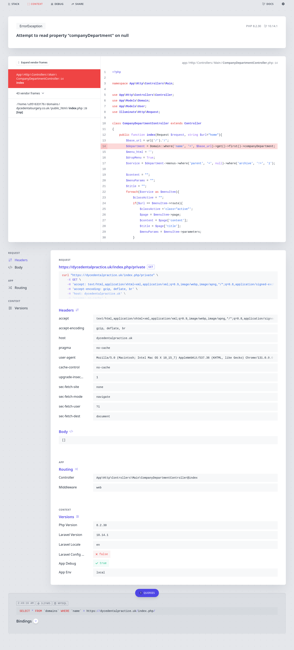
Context (14, 301)
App (10, 280)
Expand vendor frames (32, 62)
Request (14, 253)
